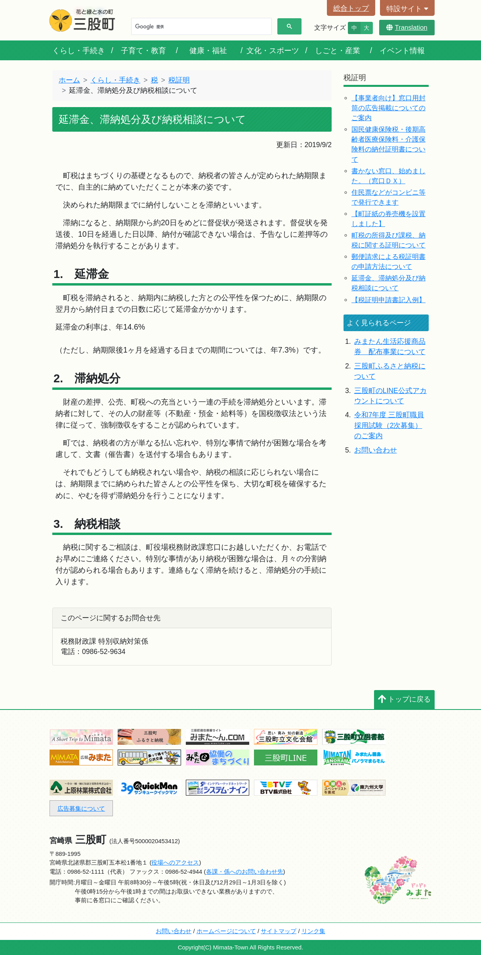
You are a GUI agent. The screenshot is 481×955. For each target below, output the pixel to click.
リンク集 (313, 931)
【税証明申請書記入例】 (388, 300)
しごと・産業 (337, 50)
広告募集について (81, 808)
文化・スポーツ (272, 50)
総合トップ (351, 8)
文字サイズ (330, 27)
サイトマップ (278, 931)
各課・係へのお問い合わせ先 (244, 871)
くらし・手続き (78, 50)
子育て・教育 (143, 50)
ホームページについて (226, 931)
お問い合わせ (375, 450)
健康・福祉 (208, 50)
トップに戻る (404, 699)
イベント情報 (402, 50)
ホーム (69, 80)
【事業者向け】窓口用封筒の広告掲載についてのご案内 (388, 108)
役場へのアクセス (175, 862)
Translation (406, 27)
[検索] (200, 26)
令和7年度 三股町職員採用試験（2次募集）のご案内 (389, 425)
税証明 (179, 80)
